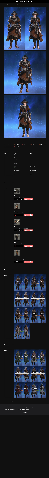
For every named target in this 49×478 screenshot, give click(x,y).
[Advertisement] (25, 147)
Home (25, 450)
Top (39, 450)
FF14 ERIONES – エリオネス (23, 470)
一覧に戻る (10, 450)
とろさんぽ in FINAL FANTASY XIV (24, 472)
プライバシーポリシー (35, 470)
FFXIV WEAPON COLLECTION (9, 472)
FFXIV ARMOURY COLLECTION (24, 1)
